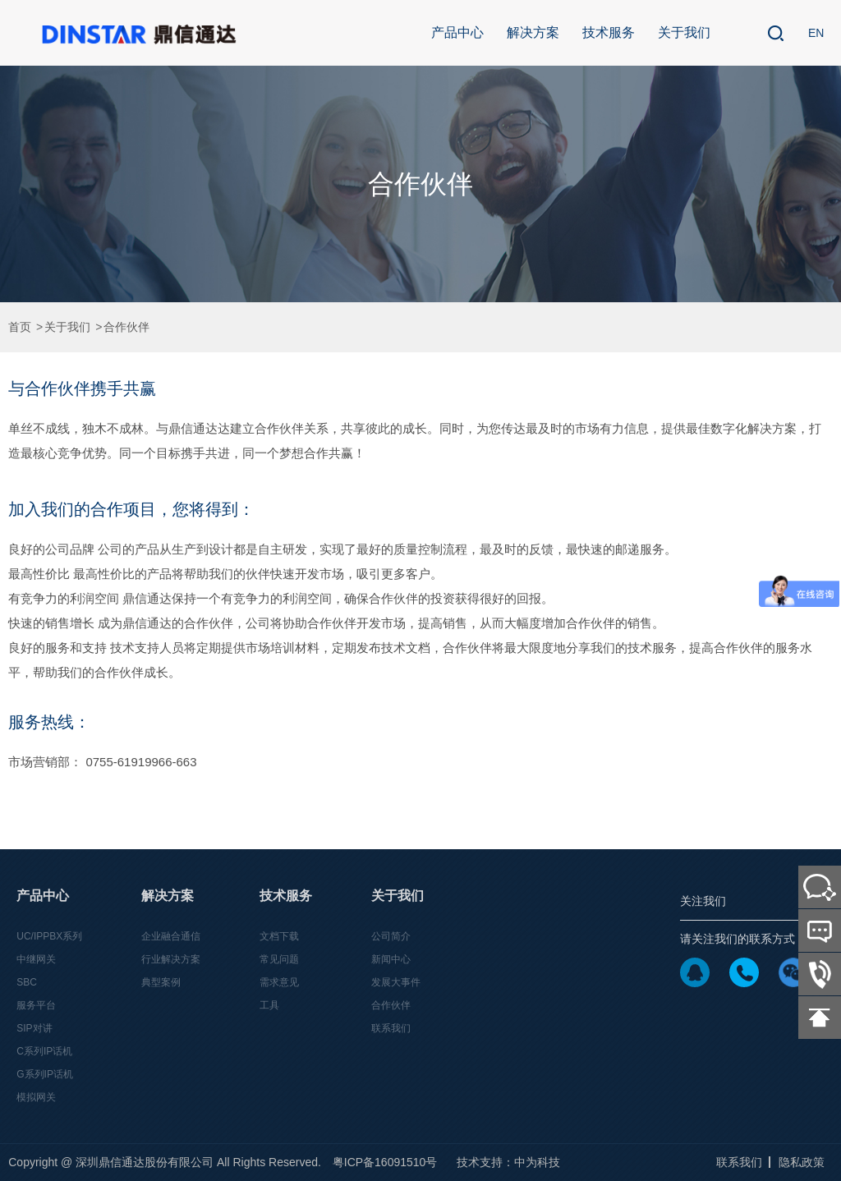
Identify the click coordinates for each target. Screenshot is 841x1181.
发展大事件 (395, 982)
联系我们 (391, 1028)
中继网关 (36, 959)
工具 (269, 1005)
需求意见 (279, 982)
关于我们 (684, 32)
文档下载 (279, 936)
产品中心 (457, 32)
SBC (26, 982)
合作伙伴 (126, 327)
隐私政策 (802, 1162)
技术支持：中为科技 (508, 1162)
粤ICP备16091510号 (385, 1162)
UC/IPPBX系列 (49, 936)
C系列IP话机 (44, 1051)
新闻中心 (391, 959)
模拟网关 (36, 1097)
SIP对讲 (34, 1028)
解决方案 (533, 32)
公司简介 (391, 936)
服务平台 (36, 1005)
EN (816, 32)
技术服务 (608, 32)
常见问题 (279, 959)
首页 (19, 327)
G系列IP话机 (44, 1074)
